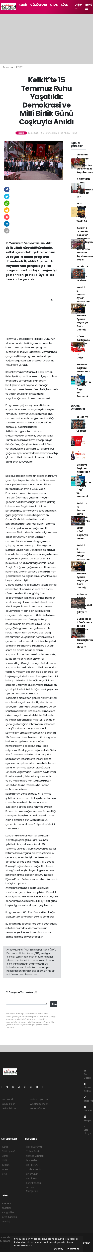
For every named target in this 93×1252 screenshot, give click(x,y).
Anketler (6, 1208)
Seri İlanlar (31, 1178)
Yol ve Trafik (33, 1151)
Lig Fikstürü (32, 1165)
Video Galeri (87, 1088)
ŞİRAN (54, 5)
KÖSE (64, 5)
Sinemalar (31, 1174)
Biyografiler (8, 1212)
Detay (58, 1248)
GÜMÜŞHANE (38, 5)
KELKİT (23, 5)
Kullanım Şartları (39, 1099)
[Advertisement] (46, 38)
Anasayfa (8, 67)
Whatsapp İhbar (39, 1104)
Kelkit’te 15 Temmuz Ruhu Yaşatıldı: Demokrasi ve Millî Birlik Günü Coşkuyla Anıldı (83, 521)
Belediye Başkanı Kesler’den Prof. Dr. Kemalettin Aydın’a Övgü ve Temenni (84, 380)
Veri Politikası (9, 1108)
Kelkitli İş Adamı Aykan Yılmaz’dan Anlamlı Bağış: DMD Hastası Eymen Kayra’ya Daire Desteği (83, 308)
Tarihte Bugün (34, 1169)
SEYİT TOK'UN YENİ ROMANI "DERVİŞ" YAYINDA (82, 212)
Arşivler (88, 1109)
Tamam (73, 1248)
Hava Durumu (34, 1146)
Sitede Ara (7, 1203)
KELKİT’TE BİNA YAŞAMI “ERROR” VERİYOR (82, 273)
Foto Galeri (87, 1074)
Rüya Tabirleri (9, 1217)
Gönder (54, 1004)
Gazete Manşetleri (32, 1189)
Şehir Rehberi (33, 1183)
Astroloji (6, 1221)
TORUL (5, 1169)
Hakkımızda (8, 1099)
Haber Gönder (38, 1108)
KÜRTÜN (6, 1165)
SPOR (4, 1174)
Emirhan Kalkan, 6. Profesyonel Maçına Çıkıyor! (84, 603)
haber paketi (7, 1244)
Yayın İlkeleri (8, 1104)
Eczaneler (31, 1160)
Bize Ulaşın (87, 1130)
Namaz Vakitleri (34, 1156)
